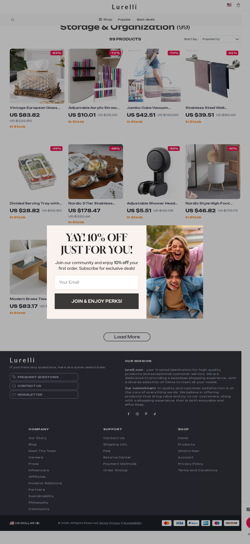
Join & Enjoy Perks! (96, 301)
